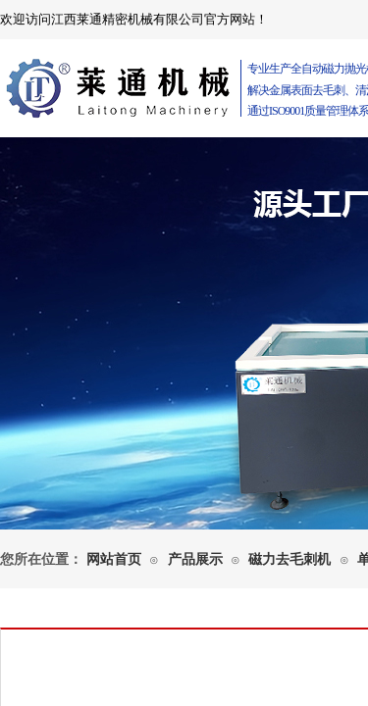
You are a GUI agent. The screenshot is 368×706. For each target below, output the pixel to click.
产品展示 (195, 559)
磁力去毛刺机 (289, 559)
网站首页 (113, 559)
